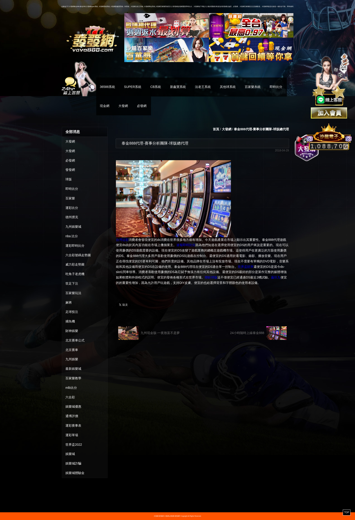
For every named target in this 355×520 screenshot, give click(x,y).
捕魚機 (70, 321)
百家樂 (70, 198)
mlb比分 (71, 387)
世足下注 (71, 283)
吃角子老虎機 (74, 274)
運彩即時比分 (74, 245)
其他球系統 (228, 87)
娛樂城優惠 (73, 406)
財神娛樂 (71, 331)
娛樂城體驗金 (74, 473)
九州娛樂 (71, 359)
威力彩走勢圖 (74, 264)
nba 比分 (71, 236)
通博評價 (71, 416)
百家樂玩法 (73, 293)
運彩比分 (71, 208)
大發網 (123, 106)
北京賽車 (71, 350)
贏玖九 (276, 277)
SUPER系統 (132, 87)
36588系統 (107, 87)
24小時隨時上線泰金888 (258, 333)
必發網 (141, 106)
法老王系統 (203, 87)
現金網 (104, 106)
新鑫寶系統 (178, 87)
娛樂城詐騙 (73, 463)
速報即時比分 (185, 245)
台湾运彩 (122, 240)
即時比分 (276, 87)
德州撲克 (71, 217)
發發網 (70, 170)
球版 (68, 179)
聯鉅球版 (211, 277)
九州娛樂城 (73, 226)
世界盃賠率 (246, 266)
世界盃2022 (73, 444)
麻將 (68, 302)
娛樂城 (70, 454)
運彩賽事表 (73, 425)
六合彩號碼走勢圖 (78, 255)
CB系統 (155, 87)
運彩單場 (71, 435)
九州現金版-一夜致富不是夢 (149, 333)
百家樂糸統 (253, 87)
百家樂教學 (73, 378)
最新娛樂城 (73, 368)
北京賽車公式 (74, 340)
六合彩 (70, 397)
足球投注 (71, 312)
